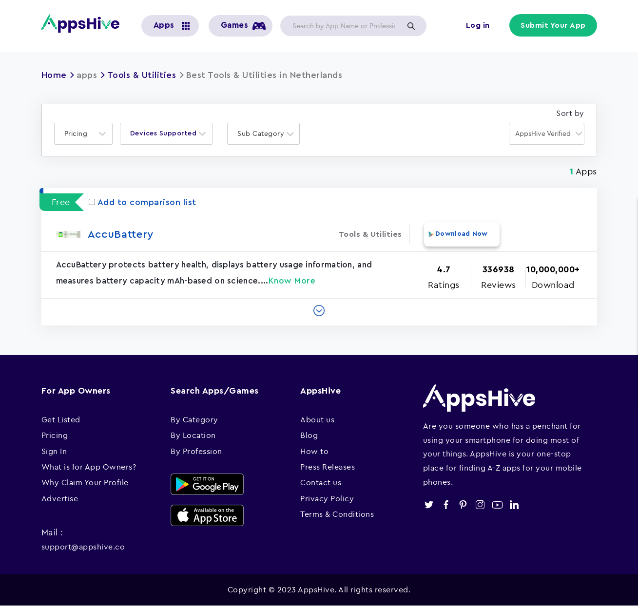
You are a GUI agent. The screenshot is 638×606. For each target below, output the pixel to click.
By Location (193, 435)
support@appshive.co (83, 546)
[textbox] (78, 134)
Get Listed (60, 419)
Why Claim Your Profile (85, 482)
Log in (478, 25)
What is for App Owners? (88, 467)
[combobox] (83, 134)
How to (314, 451)
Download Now (461, 233)
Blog (309, 435)
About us (317, 419)
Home (54, 75)
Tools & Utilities (141, 75)
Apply (411, 25)
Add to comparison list (142, 202)
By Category (194, 419)
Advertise (59, 498)
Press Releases (327, 467)
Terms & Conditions (337, 514)
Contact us (320, 482)
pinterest (463, 505)
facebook (446, 505)
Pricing (54, 435)
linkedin (514, 505)
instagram (480, 505)
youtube (497, 505)
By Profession (196, 451)
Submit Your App (553, 25)
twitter (429, 505)
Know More (292, 281)
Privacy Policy (327, 498)
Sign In (54, 451)
